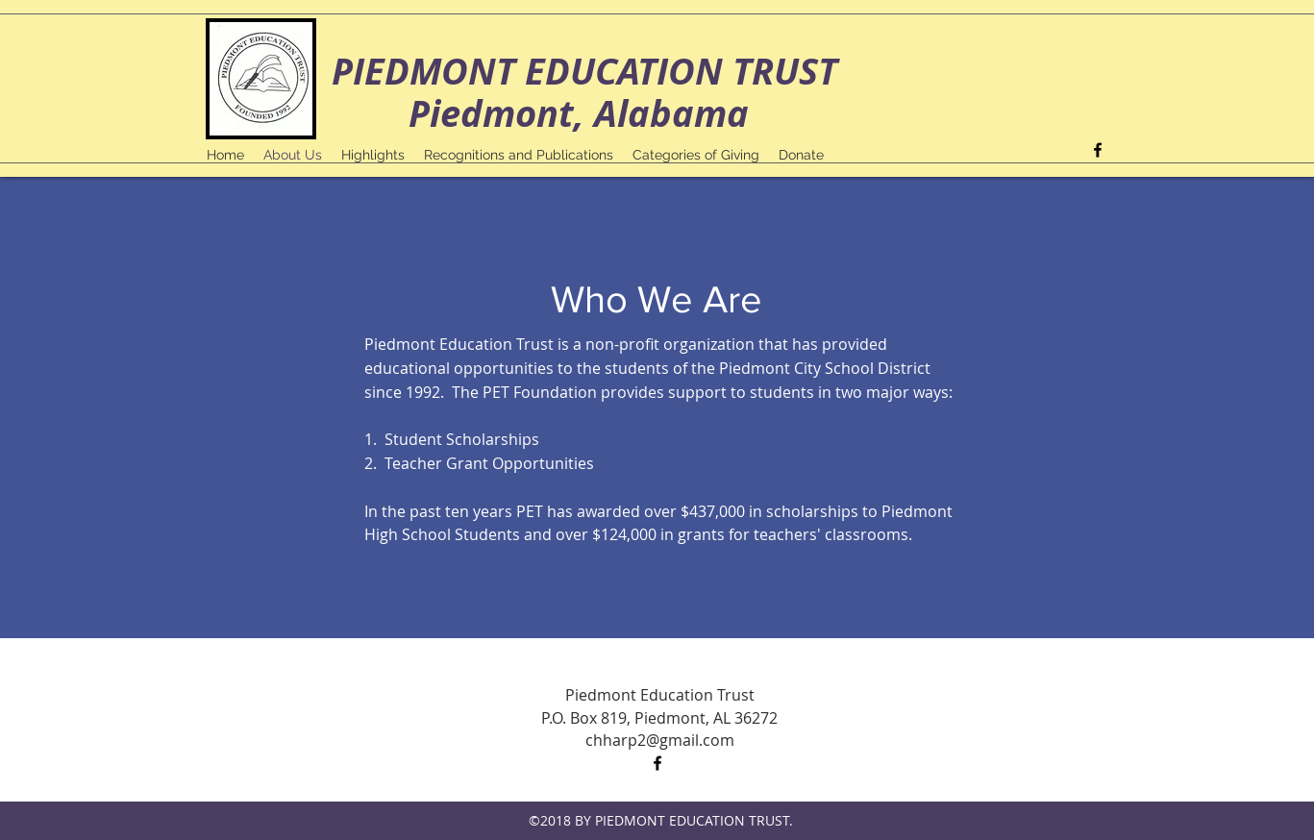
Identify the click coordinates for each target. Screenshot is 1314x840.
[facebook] (1097, 150)
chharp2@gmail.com (659, 740)
